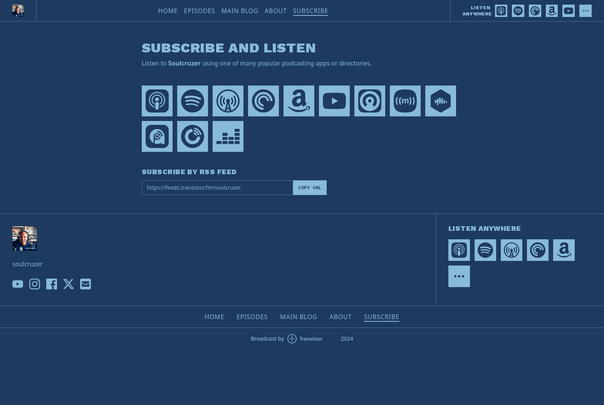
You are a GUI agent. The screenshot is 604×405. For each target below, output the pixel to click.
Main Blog (239, 11)
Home (168, 11)
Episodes (199, 11)
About (276, 11)
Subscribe (311, 11)
